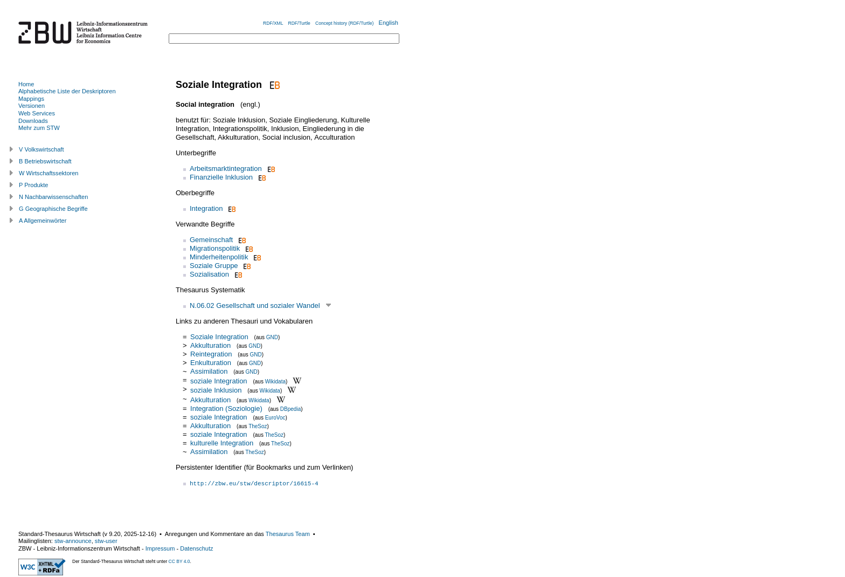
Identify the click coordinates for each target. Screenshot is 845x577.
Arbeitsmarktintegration (226, 168)
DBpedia (290, 409)
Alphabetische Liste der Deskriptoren (67, 91)
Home (26, 84)
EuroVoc (275, 418)
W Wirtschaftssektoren (49, 173)
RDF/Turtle (299, 23)
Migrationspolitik (215, 248)
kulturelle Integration (221, 443)
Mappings (31, 98)
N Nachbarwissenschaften (53, 197)
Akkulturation (210, 345)
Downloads (33, 121)
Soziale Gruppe (214, 266)
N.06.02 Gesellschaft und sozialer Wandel (255, 305)
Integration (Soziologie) (226, 408)
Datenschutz (196, 548)
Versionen (31, 105)
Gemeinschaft (211, 240)
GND (272, 337)
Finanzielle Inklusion (221, 177)
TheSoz (257, 426)
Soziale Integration (219, 337)
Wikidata (275, 381)
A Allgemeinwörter (42, 220)
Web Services (36, 113)
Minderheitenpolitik (219, 257)
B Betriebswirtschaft (45, 161)
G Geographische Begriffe (53, 208)
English (388, 22)
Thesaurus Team (288, 534)
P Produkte (33, 185)
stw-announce (73, 541)
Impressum (160, 548)
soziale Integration (218, 380)
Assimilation (210, 371)
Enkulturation (210, 363)
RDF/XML (273, 23)
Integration (206, 208)
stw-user (106, 541)
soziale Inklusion (215, 390)
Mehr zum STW (39, 128)
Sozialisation (209, 274)
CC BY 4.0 (179, 561)
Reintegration (211, 354)
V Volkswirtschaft (41, 149)
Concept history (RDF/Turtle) (344, 23)
